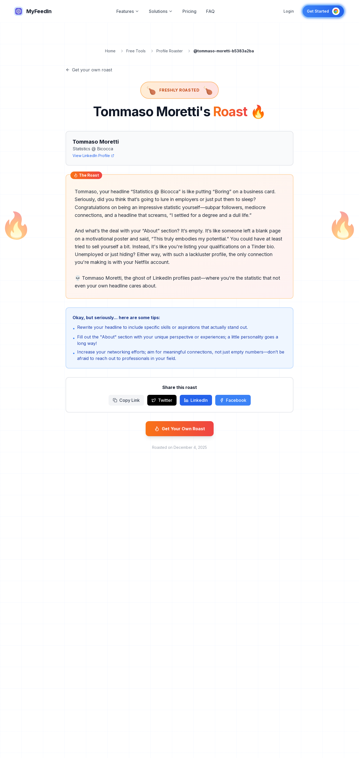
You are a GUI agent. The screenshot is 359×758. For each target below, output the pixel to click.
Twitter (162, 400)
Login (288, 11)
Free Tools (136, 51)
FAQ (210, 11)
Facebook (233, 400)
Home (110, 51)
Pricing (189, 11)
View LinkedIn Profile (93, 155)
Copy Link (126, 400)
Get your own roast (89, 69)
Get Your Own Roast (179, 428)
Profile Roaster (169, 51)
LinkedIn (196, 400)
